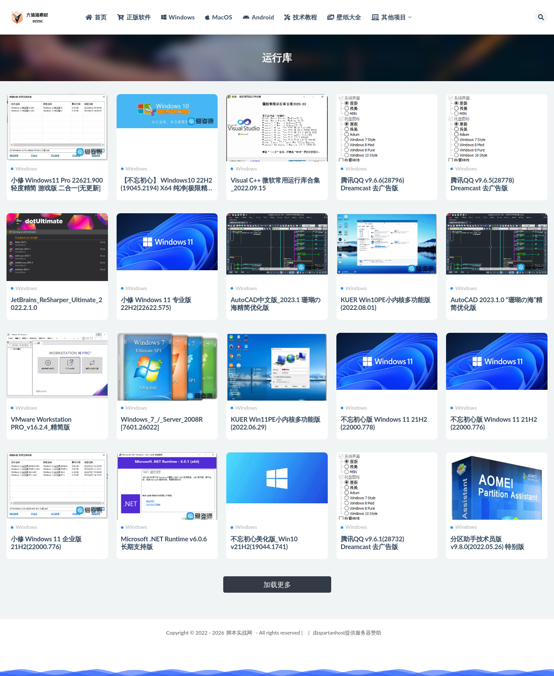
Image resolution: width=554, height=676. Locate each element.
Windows (24, 169)
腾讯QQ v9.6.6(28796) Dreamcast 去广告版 (372, 184)
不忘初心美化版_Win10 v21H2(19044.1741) (264, 542)
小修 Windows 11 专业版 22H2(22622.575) (156, 303)
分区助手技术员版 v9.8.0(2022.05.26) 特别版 (487, 542)
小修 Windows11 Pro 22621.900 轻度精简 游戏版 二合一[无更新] (57, 184)
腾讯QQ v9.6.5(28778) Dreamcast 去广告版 (482, 184)
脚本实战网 (239, 632)
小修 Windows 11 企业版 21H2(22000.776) (46, 542)
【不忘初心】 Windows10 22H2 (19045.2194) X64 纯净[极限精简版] (166, 187)
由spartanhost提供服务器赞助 (347, 632)
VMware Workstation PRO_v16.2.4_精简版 (41, 423)
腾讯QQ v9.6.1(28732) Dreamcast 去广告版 (372, 542)
